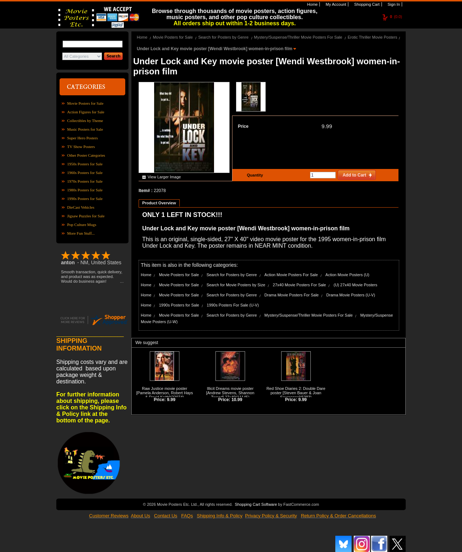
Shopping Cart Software (256, 503)
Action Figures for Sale (85, 112)
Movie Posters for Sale (85, 103)
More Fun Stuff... (81, 233)
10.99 (236, 399)
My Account (335, 4)
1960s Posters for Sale (85, 172)
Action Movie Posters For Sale (291, 275)
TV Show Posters (81, 146)
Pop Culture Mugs (81, 224)
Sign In (393, 4)
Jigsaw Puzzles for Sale (86, 216)
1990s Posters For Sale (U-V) (233, 305)
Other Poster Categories (86, 155)
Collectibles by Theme (85, 120)
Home (312, 4)
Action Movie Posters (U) (348, 275)
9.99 (327, 126)
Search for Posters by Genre (223, 37)
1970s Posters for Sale (85, 181)
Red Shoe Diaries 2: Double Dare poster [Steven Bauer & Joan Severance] (295, 392)
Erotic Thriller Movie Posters (372, 37)
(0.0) (396, 16)
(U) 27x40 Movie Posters (355, 285)
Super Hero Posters (82, 138)
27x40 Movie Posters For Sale (299, 285)
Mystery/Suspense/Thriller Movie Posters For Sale (298, 37)
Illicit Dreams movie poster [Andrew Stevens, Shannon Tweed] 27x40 (230, 392)
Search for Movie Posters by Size (235, 285)
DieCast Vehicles (80, 207)
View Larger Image (164, 177)
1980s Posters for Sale (85, 190)
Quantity (254, 175)
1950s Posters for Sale (85, 164)
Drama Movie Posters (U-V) (350, 295)
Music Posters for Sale (85, 129)
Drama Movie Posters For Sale (292, 295)
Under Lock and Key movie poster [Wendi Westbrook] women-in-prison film (215, 48)
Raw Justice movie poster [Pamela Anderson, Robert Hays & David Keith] (164, 392)
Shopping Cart (366, 4)
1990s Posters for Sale (85, 198)
